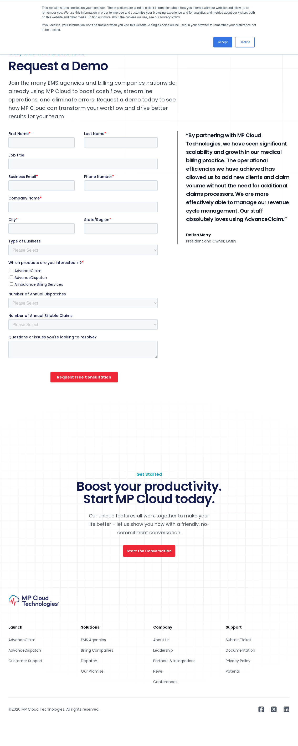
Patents (233, 671)
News (158, 671)
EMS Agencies (93, 639)
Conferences (165, 681)
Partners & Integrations (174, 660)
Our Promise (92, 671)
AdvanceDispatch (24, 650)
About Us (161, 639)
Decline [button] (245, 42)
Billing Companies (97, 650)
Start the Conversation (149, 551)
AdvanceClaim (21, 639)
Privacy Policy (238, 660)
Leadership (163, 650)
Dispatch (89, 660)
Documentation (240, 650)
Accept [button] (223, 42)
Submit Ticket (238, 639)
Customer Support (25, 660)
